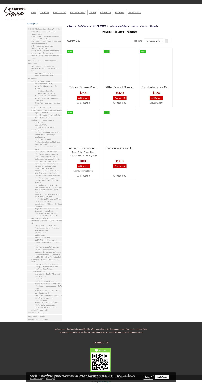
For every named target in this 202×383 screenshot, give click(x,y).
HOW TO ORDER (59, 13)
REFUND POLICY (134, 13)
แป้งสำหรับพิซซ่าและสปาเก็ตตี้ (44, 127)
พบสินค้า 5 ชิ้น (73, 41)
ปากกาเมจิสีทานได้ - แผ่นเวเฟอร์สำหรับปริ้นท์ (46, 257)
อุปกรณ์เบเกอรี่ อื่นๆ (38, 271)
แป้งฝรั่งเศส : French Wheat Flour (46, 154)
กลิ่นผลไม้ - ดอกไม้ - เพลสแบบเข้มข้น (47, 115)
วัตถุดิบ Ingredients (38, 130)
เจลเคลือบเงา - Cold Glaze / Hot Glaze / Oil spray (48, 205)
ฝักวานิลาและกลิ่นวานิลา (42, 117)
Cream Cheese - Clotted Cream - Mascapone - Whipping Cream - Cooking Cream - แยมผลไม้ (46, 166)
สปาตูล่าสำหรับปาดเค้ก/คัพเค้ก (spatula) (48, 295)
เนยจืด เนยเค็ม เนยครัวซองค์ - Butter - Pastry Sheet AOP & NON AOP (48, 160)
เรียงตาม (139, 41)
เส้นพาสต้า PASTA (41, 125)
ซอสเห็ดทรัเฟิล (40, 122)
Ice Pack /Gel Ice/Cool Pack (41, 108)
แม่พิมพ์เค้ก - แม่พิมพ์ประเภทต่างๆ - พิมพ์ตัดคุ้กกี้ (46, 222)
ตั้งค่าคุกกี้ (148, 377)
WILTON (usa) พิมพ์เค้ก (42, 238)
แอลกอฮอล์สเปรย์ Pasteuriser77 (46, 216)
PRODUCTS (44, 13)
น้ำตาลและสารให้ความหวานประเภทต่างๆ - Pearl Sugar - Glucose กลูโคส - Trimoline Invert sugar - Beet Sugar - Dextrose (48, 179)
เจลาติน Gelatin (40, 137)
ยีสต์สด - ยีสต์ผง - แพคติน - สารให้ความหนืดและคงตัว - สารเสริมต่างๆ (47, 172)
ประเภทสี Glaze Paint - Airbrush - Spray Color (46, 99)
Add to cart (83, 98)
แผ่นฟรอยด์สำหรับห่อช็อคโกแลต (46, 307)
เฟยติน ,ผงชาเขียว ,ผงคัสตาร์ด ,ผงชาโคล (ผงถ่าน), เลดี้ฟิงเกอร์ (47, 195)
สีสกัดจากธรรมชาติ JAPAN (43, 84)
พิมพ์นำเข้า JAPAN (41, 233)
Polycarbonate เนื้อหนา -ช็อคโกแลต (47, 228)
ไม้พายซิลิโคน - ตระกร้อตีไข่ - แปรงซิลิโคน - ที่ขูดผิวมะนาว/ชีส (47, 292)
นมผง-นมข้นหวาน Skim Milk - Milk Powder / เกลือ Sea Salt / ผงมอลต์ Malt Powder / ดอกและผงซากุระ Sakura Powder (48, 188)
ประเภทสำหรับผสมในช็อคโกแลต (45, 96)
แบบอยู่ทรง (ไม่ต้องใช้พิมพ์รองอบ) (46, 267)
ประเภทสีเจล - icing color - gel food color (47, 104)
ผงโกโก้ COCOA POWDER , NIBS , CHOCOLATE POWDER (42, 47)
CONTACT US (105, 13)
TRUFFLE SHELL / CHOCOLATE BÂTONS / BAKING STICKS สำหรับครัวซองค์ (45, 52)
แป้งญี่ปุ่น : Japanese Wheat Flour (46, 156)
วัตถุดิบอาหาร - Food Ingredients (42, 120)
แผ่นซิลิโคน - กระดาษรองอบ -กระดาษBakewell (44, 299)
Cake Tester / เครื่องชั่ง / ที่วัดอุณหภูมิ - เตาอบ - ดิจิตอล (48, 275)
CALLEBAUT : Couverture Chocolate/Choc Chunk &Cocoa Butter (46, 42)
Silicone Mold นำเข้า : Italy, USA (45, 225)
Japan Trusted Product (36, 316)
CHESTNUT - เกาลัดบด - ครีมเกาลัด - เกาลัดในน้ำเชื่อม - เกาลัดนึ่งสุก (47, 133)
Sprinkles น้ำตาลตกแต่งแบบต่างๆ (42, 66)
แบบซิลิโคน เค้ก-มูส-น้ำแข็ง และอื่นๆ (47, 247)
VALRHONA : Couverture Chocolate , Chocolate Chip (44, 33)
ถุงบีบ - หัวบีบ (39, 279)
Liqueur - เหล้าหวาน (41, 113)
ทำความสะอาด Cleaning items (38, 313)
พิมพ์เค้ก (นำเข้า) (40, 235)
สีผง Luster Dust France (46, 93)
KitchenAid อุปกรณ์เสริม (39, 218)
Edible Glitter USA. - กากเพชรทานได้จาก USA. (44, 69)
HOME (33, 13)
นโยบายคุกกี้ (50, 378)
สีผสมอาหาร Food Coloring (40, 81)
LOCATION (119, 13)
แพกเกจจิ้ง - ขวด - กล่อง (40, 310)
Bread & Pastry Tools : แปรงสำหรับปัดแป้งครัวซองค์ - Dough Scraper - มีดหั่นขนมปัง (48, 286)
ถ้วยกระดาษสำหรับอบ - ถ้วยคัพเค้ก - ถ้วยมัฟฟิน (45, 260)
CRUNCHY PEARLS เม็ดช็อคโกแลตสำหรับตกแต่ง (45, 57)
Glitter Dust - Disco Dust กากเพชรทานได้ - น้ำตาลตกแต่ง (43, 62)
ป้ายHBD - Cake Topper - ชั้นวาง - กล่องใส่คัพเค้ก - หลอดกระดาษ (46, 304)
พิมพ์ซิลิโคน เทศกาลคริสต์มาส (44, 250)
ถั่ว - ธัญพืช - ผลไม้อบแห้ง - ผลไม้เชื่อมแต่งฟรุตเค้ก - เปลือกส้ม (48, 200)
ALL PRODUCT (33, 78)
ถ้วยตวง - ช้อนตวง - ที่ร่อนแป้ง (45, 281)
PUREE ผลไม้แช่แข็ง (41, 144)
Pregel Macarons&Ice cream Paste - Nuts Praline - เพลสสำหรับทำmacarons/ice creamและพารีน (48, 211)
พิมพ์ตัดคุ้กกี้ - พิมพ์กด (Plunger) (46, 240)
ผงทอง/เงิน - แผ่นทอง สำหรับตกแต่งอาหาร (47, 148)
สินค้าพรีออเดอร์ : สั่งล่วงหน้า (38, 319)
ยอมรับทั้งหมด (162, 377)
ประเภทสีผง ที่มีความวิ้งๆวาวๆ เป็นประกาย (46, 87)
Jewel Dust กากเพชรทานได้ (44, 73)
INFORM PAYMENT (77, 13)
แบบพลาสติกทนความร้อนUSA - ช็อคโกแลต (48, 244)
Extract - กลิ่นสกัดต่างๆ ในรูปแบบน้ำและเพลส (46, 110)
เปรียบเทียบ (84, 103)
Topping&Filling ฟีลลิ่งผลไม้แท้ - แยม (47, 142)
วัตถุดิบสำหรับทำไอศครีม (43, 139)
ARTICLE (92, 13)
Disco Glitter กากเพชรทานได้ (44, 75)
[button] (145, 13)
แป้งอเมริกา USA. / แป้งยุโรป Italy (46, 152)
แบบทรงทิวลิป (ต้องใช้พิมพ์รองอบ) (46, 264)
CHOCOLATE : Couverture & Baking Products (44, 29)
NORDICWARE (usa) (41, 230)
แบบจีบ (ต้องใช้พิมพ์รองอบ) (44, 269)
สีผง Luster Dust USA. (45, 91)
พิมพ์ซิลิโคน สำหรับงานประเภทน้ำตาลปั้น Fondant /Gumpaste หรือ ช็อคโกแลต (48, 253)
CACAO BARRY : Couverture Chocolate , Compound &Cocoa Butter (45, 37)
